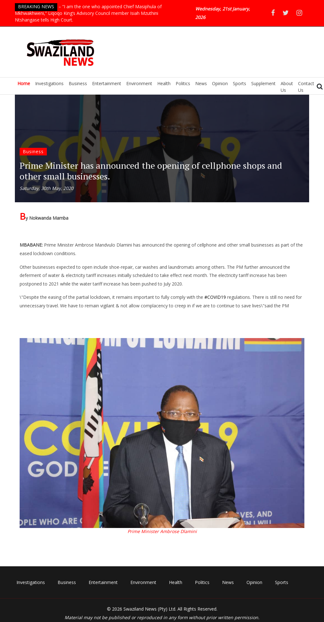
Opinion (220, 83)
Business (78, 83)
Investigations (49, 83)
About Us (287, 86)
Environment (139, 83)
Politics (183, 83)
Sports (239, 83)
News (201, 83)
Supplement (263, 83)
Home (23, 83)
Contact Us (306, 86)
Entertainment (106, 83)
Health (164, 83)
